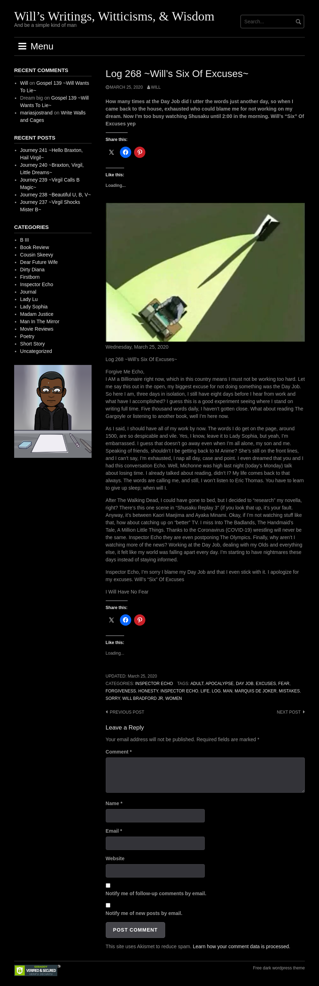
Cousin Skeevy (36, 255)
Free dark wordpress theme (279, 968)
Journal (28, 292)
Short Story (32, 344)
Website (115, 858)
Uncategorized (36, 351)
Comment (119, 752)
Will (156, 87)
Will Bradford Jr (142, 698)
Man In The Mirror (39, 321)
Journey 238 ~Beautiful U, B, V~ (55, 194)
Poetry (27, 336)
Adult (196, 683)
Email (114, 831)
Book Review (34, 247)
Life (205, 691)
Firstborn (30, 277)
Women (174, 698)
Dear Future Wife (39, 262)
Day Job (245, 683)
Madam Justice (36, 314)
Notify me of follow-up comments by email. (156, 893)
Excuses (266, 683)
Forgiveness (121, 691)
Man (227, 691)
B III (24, 240)
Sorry (113, 698)
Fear (284, 683)
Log (216, 691)
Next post (289, 712)
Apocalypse (219, 683)
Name (114, 803)
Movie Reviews (36, 329)
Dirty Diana (32, 269)
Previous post (127, 712)
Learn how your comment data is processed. (241, 946)
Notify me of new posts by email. (144, 913)
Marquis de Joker (256, 691)
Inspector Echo (154, 683)
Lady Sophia (34, 306)
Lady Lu (29, 299)
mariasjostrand (36, 113)
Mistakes (289, 691)
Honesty (148, 691)
